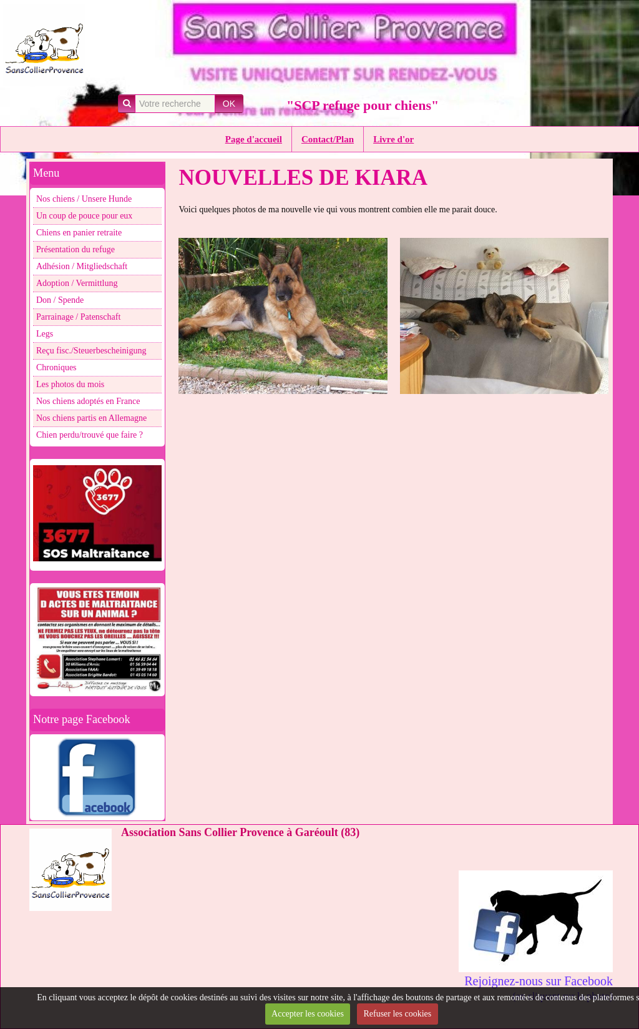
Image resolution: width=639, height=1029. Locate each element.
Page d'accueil (253, 139)
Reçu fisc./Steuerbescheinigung (91, 350)
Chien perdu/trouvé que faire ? (89, 435)
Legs (44, 333)
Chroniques (56, 367)
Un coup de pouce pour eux (84, 215)
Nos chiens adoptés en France (88, 401)
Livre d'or (393, 139)
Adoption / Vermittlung (76, 283)
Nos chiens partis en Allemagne (91, 418)
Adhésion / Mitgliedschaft (81, 266)
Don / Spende (60, 300)
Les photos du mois (70, 384)
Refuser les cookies (397, 1013)
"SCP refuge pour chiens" (362, 105)
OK (229, 104)
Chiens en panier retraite (79, 232)
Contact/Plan (327, 139)
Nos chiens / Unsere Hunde (84, 199)
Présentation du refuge (75, 249)
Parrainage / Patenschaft (78, 317)
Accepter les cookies (307, 1013)
